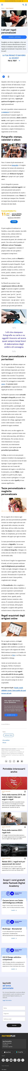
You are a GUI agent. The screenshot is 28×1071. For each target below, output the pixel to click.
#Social (4, 742)
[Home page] (11, 4)
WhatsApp (18, 761)
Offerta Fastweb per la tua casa (13, 1)
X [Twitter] (10, 761)
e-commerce (5, 112)
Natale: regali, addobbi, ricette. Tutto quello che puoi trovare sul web (13, 690)
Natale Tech (9, 735)
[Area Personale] (26, 4)
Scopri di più (11, 715)
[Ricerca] (23, 5)
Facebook (14, 761)
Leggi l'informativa (7, 1000)
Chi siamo (4, 1069)
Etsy (13, 655)
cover (3, 384)
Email (22, 761)
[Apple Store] (7, 1052)
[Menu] (2, 4)
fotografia (15, 165)
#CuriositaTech (6, 740)
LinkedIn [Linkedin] (6, 761)
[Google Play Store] (19, 1052)
